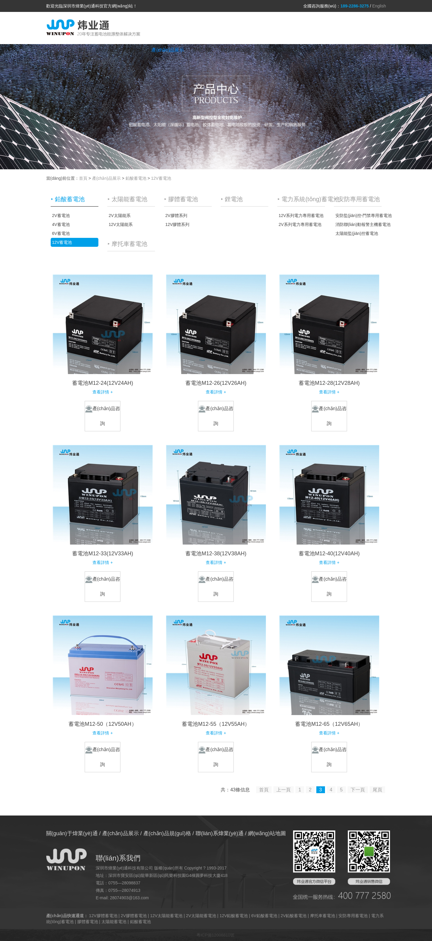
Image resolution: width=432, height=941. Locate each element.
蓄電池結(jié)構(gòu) (280, 49)
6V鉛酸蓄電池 (264, 915)
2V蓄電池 (61, 215)
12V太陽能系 (121, 224)
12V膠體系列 (177, 224)
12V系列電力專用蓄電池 (301, 215)
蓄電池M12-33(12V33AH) (102, 553)
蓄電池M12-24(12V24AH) (102, 383)
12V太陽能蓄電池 (166, 915)
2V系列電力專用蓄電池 (300, 224)
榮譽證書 (202, 49)
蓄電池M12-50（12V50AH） (103, 724)
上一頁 (283, 789)
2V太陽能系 (120, 215)
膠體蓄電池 (87, 921)
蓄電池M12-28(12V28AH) (329, 383)
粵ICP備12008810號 (215, 935)
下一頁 (358, 789)
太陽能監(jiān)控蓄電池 (356, 233)
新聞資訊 (320, 49)
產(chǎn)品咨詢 (102, 415)
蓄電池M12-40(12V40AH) (329, 553)
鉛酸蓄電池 (136, 178)
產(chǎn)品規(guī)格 (167, 833)
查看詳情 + (102, 392)
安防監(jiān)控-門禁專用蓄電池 (358, 215)
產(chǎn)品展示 (167, 49)
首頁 (83, 49)
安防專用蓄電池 (353, 915)
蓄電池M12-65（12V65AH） (329, 724)
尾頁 (377, 789)
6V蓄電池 (61, 233)
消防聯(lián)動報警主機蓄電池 (358, 224)
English (379, 6)
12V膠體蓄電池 (103, 915)
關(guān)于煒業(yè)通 (120, 49)
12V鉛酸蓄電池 (233, 915)
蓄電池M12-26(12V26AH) (215, 383)
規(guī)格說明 (235, 49)
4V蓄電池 (61, 224)
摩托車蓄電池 (322, 915)
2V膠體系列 (176, 215)
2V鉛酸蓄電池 (293, 915)
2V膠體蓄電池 (134, 915)
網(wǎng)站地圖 (267, 833)
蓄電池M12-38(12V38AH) (215, 553)
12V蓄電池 (161, 178)
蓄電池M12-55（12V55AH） (216, 724)
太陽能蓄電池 (113, 921)
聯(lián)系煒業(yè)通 (360, 49)
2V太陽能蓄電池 (201, 915)
